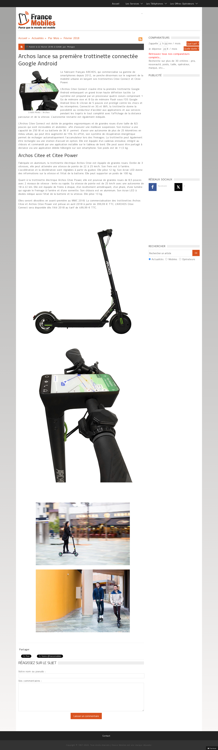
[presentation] (45, 719)
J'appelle (153, 43)
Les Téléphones (154, 3)
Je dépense (155, 48)
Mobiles (172, 259)
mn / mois (174, 43)
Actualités (38, 38)
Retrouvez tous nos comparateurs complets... (169, 55)
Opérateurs (188, 259)
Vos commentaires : (30, 680)
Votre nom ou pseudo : (32, 671)
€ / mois (172, 48)
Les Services (132, 3)
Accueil (115, 3)
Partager (24, 649)
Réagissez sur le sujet (37, 663)
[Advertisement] (142, 20)
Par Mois (53, 38)
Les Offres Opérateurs (182, 3)
